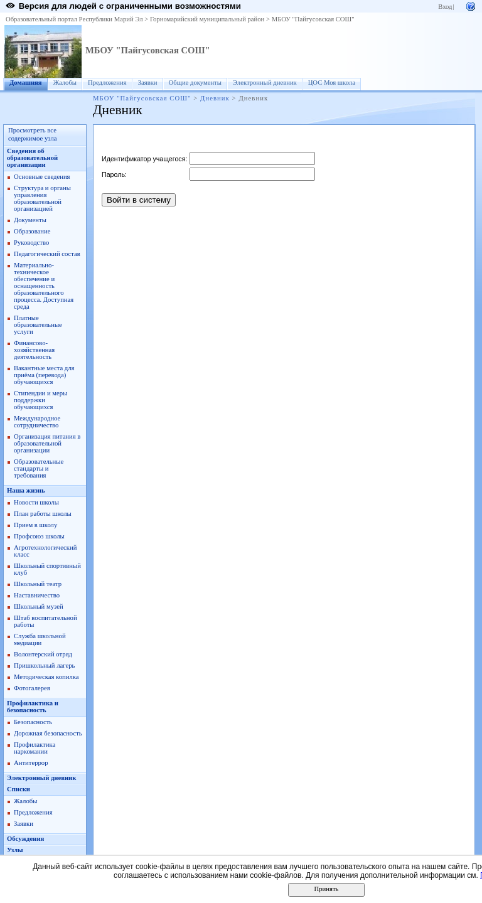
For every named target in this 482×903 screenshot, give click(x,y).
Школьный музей (38, 606)
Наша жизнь (26, 490)
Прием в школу (35, 524)
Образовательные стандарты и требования (38, 468)
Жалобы (65, 82)
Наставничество (37, 595)
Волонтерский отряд (43, 654)
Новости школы (36, 502)
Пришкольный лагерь (44, 665)
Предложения (107, 82)
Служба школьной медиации (40, 639)
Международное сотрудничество (37, 422)
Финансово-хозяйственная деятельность (34, 349)
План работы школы (43, 513)
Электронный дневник (265, 82)
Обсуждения (25, 838)
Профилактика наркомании (34, 748)
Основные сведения (42, 176)
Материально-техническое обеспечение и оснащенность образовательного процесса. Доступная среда (43, 286)
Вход (445, 6)
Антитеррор (31, 762)
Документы (30, 219)
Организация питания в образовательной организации (47, 443)
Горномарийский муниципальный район (207, 19)
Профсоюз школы (39, 536)
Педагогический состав (47, 253)
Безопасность (33, 722)
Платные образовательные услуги (38, 324)
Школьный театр (38, 583)
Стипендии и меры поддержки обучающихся (40, 400)
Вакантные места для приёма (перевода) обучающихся (44, 375)
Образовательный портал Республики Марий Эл (74, 19)
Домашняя (25, 82)
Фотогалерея (32, 688)
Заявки (148, 82)
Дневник (215, 98)
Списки (18, 789)
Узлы (15, 850)
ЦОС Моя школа (331, 82)
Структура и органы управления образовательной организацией (42, 198)
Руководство (31, 242)
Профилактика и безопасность (32, 706)
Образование (32, 231)
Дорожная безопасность (48, 733)
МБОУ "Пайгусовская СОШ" (313, 19)
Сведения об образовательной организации (32, 157)
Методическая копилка (46, 676)
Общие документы (195, 82)
